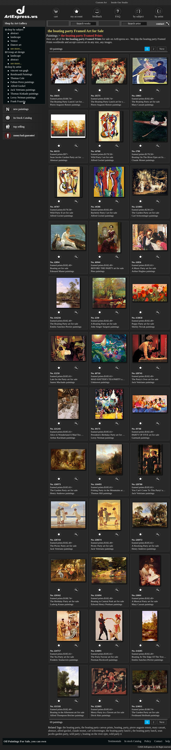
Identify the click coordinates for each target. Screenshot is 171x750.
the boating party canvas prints (97, 727)
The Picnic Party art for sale (63, 545)
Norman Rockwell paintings (104, 659)
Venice (14, 40)
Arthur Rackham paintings (62, 437)
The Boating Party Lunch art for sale (108, 101)
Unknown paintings (100, 382)
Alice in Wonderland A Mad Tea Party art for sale (73, 434)
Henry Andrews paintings (62, 493)
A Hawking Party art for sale (145, 545)
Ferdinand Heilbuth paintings (145, 715)
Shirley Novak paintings (143, 326)
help (167, 741)
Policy (147, 741)
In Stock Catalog (22, 117)
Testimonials (114, 741)
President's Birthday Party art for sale (108, 434)
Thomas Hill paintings (101, 493)
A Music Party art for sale (144, 268)
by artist (159, 16)
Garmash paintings (141, 437)
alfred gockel (64, 730)
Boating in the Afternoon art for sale (67, 712)
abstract (52, 730)
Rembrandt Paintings (21, 74)
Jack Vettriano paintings (143, 382)
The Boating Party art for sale (146, 101)
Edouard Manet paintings (62, 271)
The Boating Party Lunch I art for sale (68, 101)
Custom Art (101, 2)
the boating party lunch (144, 730)
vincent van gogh (19, 70)
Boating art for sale (59, 268)
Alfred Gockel (18, 85)
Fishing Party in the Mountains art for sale (111, 490)
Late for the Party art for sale (63, 379)
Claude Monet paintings (143, 160)
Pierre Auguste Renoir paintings (65, 104)
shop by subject (15, 29)
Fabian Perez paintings (22, 82)
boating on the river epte (95, 733)
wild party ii (115, 733)
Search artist (134, 23)
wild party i (75, 733)
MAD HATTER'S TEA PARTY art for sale (111, 379)
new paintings (21, 109)
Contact (158, 741)
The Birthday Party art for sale (64, 601)
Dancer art (16, 44)
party (125, 727)
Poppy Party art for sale (143, 323)
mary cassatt (158, 727)
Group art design (16, 52)
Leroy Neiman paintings (102, 437)
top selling (18, 126)
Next (161, 48)
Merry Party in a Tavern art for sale (107, 712)
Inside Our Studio (119, 2)
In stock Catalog (132, 741)
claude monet (79, 730)
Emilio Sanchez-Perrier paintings (65, 326)
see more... (16, 48)
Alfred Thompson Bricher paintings (67, 715)
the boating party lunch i (118, 730)
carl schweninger (96, 730)
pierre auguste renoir (140, 727)
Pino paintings (97, 271)
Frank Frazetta (18, 101)
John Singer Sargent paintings (105, 326)
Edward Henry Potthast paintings (106, 604)
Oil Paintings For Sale (17, 741)
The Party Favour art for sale (104, 656)
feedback (97, 16)
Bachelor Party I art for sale (104, 212)
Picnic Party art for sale (102, 545)
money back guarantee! (24, 135)
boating (118, 727)
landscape (16, 37)
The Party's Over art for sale (145, 379)
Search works (84, 23)
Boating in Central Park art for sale (107, 601)
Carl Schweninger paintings (145, 215)
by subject (138, 16)
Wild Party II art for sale (61, 212)
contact (160, 23)
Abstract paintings (58, 160)
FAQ (117, 16)
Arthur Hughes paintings (143, 271)
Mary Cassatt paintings (142, 104)
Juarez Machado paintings (62, 382)
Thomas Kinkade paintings (24, 93)
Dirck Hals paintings (100, 715)
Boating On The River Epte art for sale (150, 157)
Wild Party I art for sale (102, 157)
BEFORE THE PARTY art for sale (107, 268)
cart (56, 16)
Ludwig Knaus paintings (61, 604)
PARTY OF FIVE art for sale (145, 434)
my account (76, 16)
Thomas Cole (17, 78)
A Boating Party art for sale (104, 323)
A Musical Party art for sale (145, 601)
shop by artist (14, 66)
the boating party (71, 727)
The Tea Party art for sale (62, 656)
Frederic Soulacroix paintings (64, 659)
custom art (81, 42)
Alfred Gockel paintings (102, 160)
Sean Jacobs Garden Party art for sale (67, 157)
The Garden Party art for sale (145, 212)
